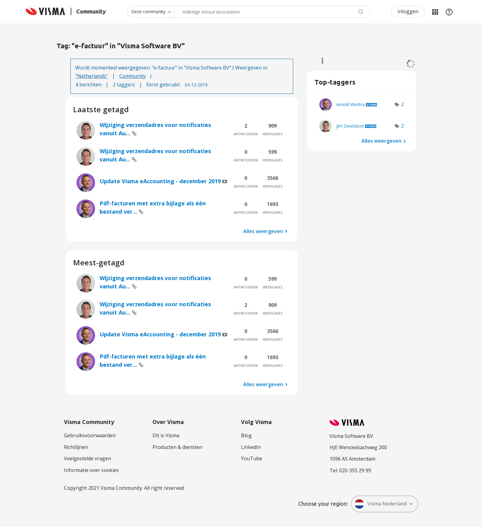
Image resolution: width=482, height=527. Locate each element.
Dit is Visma (165, 435)
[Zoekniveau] (151, 12)
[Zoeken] (272, 12)
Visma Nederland (380, 504)
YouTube (251, 458)
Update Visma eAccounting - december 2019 (161, 181)
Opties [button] (319, 61)
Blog (246, 435)
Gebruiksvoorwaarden (90, 435)
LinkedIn (251, 447)
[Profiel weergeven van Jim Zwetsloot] (350, 126)
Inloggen (407, 11)
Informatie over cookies (91, 470)
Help (449, 12)
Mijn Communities (435, 12)
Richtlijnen (76, 447)
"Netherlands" (91, 76)
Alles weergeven (263, 231)
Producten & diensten (177, 447)
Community (132, 76)
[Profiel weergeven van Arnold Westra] (350, 104)
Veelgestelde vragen (87, 458)
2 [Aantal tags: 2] (402, 104)
